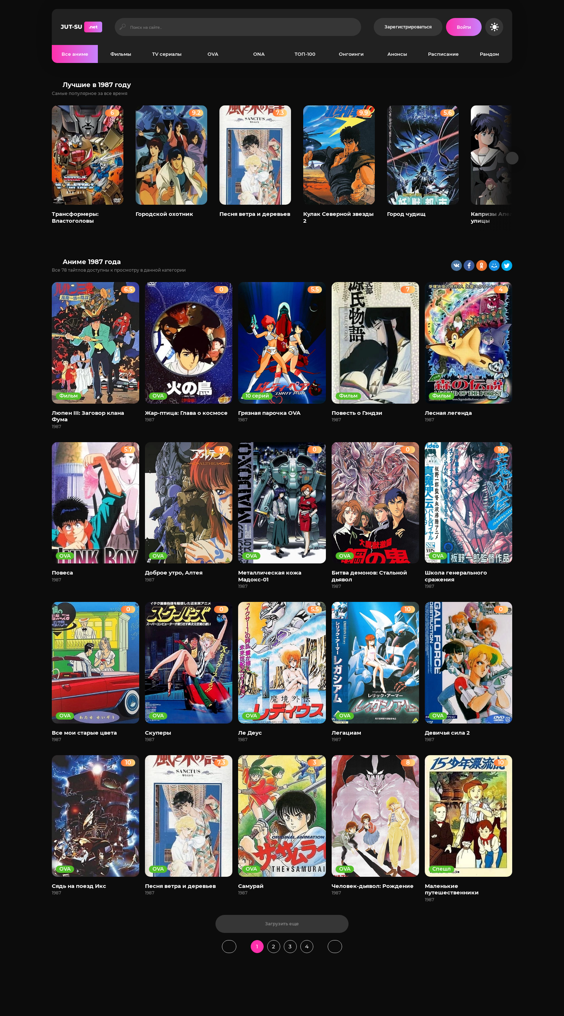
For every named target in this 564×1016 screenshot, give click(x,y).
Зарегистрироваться (408, 27)
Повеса (62, 572)
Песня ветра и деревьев (254, 213)
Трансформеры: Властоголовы (75, 217)
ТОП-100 (305, 54)
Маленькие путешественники (452, 889)
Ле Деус (250, 732)
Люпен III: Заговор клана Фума (88, 416)
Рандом (489, 54)
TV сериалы (167, 54)
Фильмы (120, 54)
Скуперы (158, 732)
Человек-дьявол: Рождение (373, 886)
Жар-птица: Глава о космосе (186, 412)
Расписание (443, 54)
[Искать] (122, 27)
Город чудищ (406, 213)
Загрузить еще (282, 923)
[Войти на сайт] (464, 27)
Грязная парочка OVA (269, 412)
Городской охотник (164, 213)
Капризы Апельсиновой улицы (506, 217)
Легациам (346, 732)
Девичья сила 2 (447, 732)
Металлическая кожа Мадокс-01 (269, 575)
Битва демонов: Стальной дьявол (369, 575)
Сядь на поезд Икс (79, 886)
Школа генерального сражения (456, 575)
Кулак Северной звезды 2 (338, 217)
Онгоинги (351, 54)
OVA (213, 54)
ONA (259, 54)
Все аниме (75, 54)
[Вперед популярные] (512, 158)
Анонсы (397, 54)
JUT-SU (81, 27)
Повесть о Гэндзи (357, 412)
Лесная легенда (448, 412)
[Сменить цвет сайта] (494, 27)
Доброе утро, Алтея (174, 572)
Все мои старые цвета (84, 732)
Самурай (251, 886)
